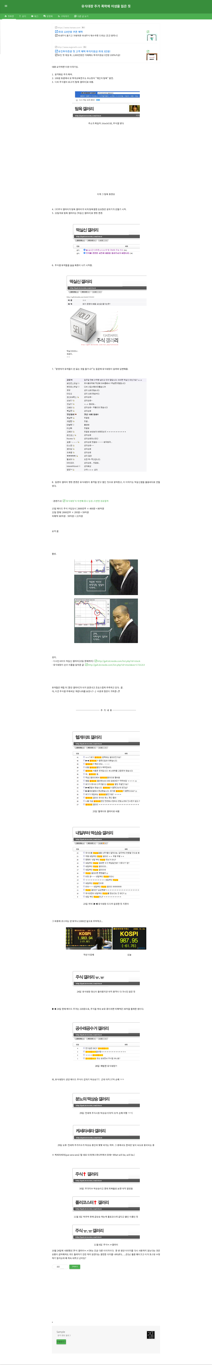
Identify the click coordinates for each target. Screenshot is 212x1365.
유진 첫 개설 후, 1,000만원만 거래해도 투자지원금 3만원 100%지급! (89, 55)
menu (6, 6)
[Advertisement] (106, 1297)
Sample (61, 1331)
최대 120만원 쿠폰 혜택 (70, 31)
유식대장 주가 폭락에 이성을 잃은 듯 (106, 6)
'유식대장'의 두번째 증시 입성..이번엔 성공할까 (87, 501)
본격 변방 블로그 (64, 1335)
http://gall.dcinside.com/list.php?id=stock (118, 661)
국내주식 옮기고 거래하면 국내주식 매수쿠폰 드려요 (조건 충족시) (88, 35)
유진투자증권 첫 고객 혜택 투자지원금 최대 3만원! (84, 51)
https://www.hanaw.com (68, 27)
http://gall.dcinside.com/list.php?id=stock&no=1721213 (116, 664)
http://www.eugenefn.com (69, 47)
